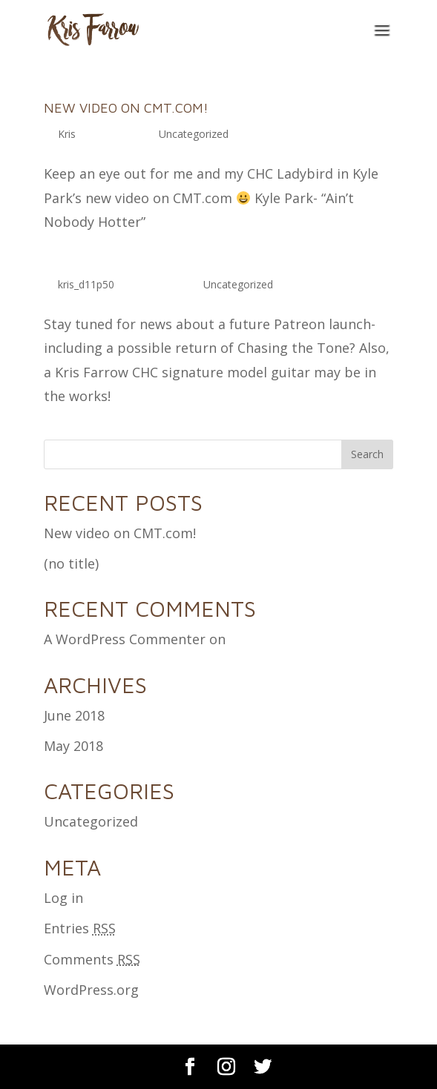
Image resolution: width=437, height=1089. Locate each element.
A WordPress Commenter (125, 639)
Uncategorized (194, 134)
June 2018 (74, 715)
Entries (80, 928)
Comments (92, 959)
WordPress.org (91, 990)
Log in (63, 898)
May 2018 (73, 746)
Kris (67, 134)
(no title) (71, 563)
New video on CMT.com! (126, 108)
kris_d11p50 (86, 284)
